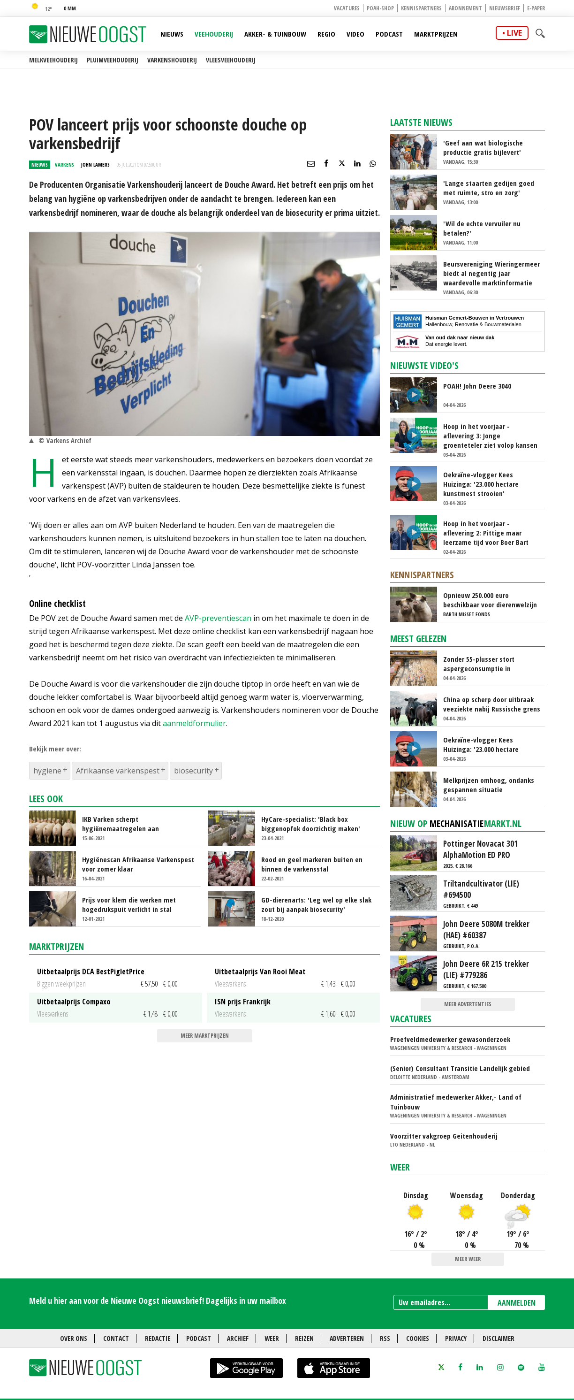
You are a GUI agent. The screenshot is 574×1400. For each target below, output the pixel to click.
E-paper (536, 8)
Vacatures (347, 8)
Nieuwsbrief (504, 8)
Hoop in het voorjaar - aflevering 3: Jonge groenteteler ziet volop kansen (490, 435)
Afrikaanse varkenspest (117, 770)
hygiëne (47, 770)
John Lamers (95, 164)
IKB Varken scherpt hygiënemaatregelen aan (120, 823)
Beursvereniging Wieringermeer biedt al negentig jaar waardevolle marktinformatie (491, 273)
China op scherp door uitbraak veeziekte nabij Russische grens (491, 704)
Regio (326, 33)
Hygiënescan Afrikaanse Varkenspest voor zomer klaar (138, 864)
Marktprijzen (436, 33)
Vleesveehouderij (231, 59)
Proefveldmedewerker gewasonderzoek (450, 1039)
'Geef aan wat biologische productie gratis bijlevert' (483, 147)
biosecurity (193, 770)
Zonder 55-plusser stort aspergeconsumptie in (478, 663)
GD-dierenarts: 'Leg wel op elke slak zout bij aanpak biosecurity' (316, 904)
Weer (400, 1167)
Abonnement (465, 8)
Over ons (73, 1338)
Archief (238, 1338)
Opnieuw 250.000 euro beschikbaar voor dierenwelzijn (490, 599)
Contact (116, 1338)
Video (355, 33)
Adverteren (347, 1338)
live (514, 33)
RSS (385, 1338)
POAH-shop (380, 8)
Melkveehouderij (53, 59)
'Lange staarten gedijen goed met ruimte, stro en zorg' (488, 187)
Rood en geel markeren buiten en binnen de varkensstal (312, 864)
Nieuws (171, 33)
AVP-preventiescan (218, 618)
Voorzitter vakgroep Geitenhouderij (444, 1135)
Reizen (304, 1338)
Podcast (389, 33)
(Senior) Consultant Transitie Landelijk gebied (460, 1068)
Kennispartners (421, 8)
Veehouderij (214, 33)
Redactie (157, 1338)
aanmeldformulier (194, 723)
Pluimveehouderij (112, 59)
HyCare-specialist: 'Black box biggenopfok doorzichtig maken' (310, 823)
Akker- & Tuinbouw (275, 33)
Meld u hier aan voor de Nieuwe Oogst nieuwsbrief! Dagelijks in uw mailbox (157, 1300)
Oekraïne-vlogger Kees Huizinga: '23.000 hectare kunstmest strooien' (481, 484)
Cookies (417, 1338)
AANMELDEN (517, 1303)
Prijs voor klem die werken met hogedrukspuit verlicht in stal (129, 904)
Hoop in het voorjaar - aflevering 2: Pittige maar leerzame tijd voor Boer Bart (486, 533)
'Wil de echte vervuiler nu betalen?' (482, 228)
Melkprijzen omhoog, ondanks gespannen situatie (488, 784)
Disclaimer (498, 1338)
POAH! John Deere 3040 (477, 385)
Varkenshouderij (172, 59)
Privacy (456, 1338)
